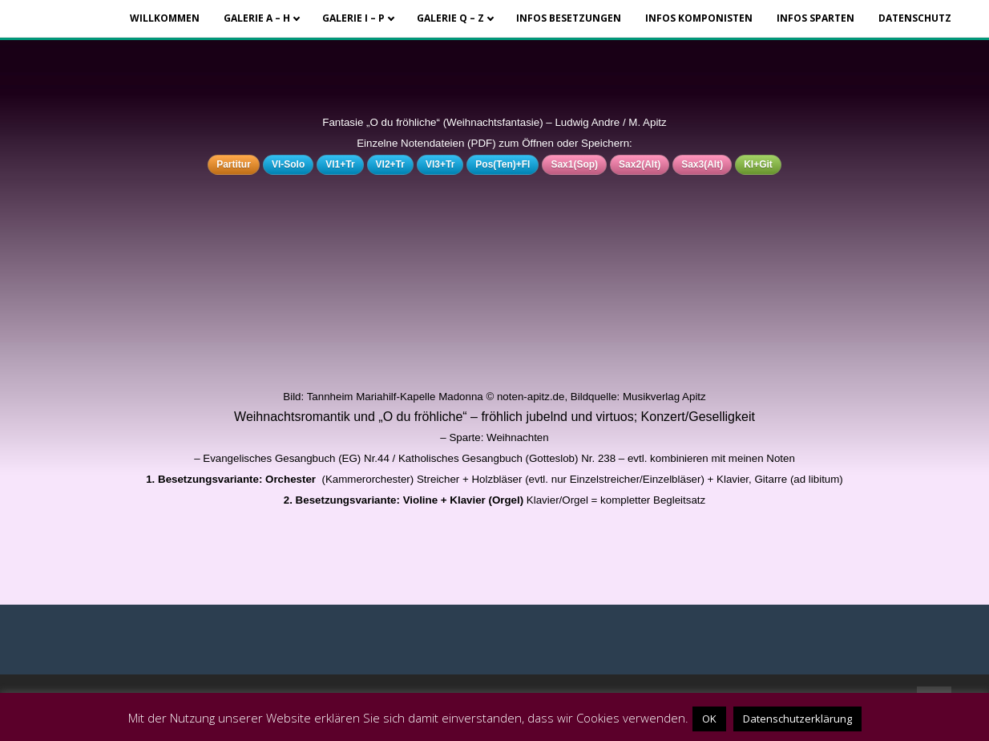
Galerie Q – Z (450, 18)
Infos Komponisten (699, 18)
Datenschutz (914, 18)
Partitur (233, 164)
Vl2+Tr (390, 164)
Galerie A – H (257, 18)
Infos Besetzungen (568, 18)
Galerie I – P (353, 18)
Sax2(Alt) (639, 164)
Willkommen (165, 18)
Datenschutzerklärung (797, 718)
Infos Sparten (815, 18)
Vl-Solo (288, 164)
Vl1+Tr (339, 164)
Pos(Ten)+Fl (502, 164)
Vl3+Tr (440, 164)
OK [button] (709, 718)
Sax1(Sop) (574, 164)
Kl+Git (758, 164)
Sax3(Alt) (702, 164)
